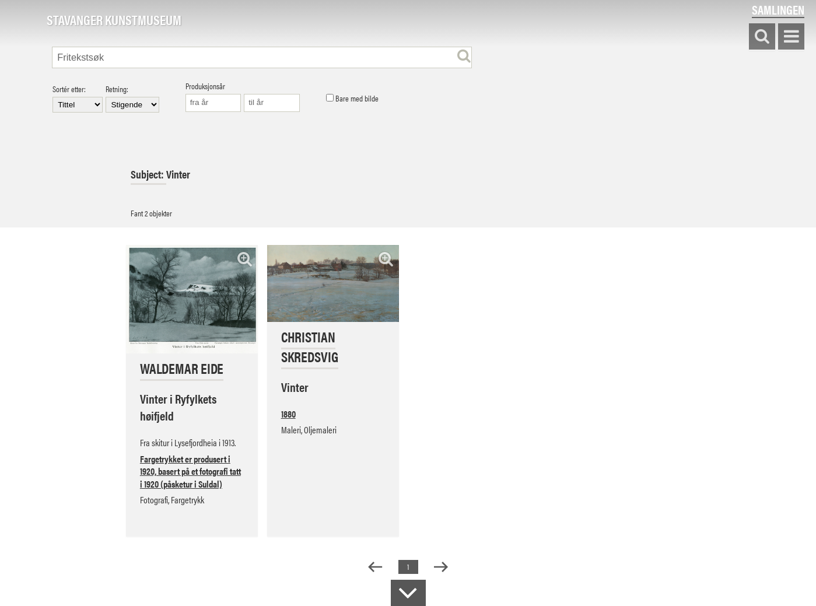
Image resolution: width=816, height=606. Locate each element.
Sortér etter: (77, 99)
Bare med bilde (352, 98)
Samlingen (778, 9)
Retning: (132, 99)
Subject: (148, 174)
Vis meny (791, 37)
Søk (762, 37)
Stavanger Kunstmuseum (114, 20)
